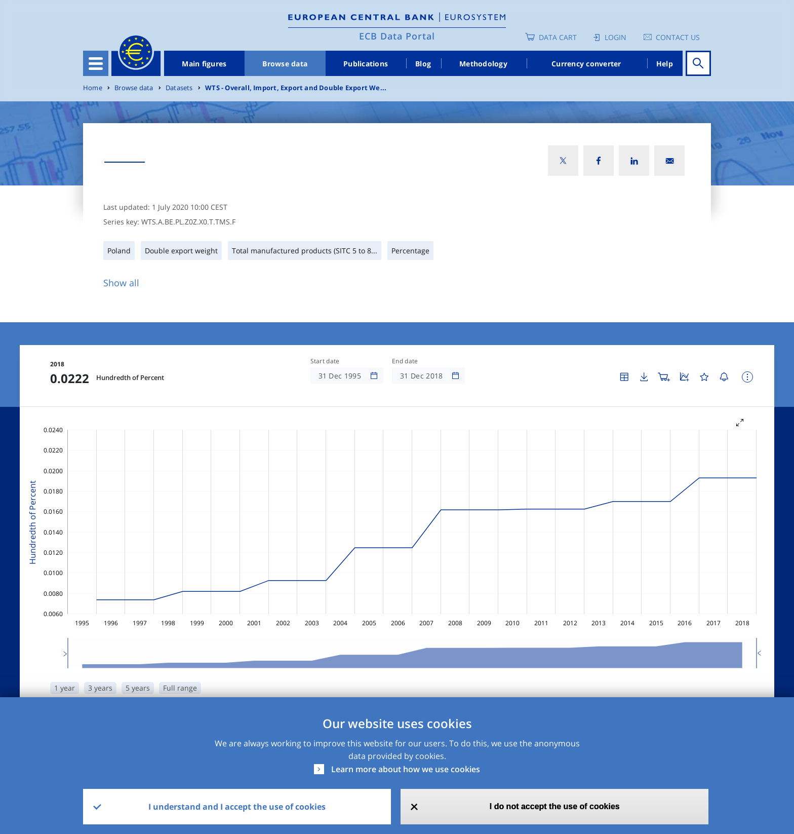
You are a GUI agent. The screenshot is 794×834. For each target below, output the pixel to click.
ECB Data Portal (397, 36)
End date (405, 361)
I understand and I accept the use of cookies (237, 806)
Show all (121, 283)
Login (615, 37)
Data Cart (558, 37)
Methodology (483, 63)
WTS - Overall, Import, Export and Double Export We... (295, 88)
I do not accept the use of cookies (555, 806)
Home (92, 88)
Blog (423, 63)
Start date (325, 361)
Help (664, 63)
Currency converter (586, 63)
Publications (365, 63)
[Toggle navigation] (95, 63)
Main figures (204, 63)
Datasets (179, 88)
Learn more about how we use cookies (405, 769)
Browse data (284, 63)
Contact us (678, 37)
